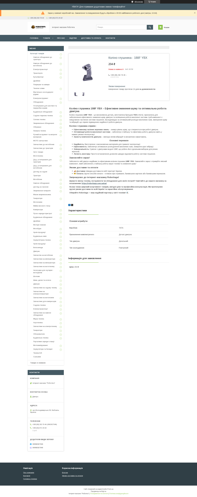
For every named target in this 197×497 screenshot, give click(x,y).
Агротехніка (38, 323)
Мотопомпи (37, 202)
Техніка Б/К (37, 353)
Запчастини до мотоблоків (43, 144)
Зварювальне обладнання (43, 123)
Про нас (61, 38)
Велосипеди (38, 247)
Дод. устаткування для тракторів (42, 161)
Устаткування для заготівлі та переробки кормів (45, 107)
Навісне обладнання (41, 183)
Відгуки (73, 38)
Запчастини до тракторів (43, 148)
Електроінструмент (40, 98)
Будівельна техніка (40, 338)
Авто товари (38, 152)
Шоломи (36, 276)
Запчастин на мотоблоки (43, 255)
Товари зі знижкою (38, 363)
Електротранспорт (40, 69)
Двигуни (36, 251)
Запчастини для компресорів (44, 301)
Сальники (37, 357)
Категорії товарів (37, 53)
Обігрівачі (37, 127)
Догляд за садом (40, 172)
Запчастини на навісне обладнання (42, 314)
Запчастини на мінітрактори (44, 259)
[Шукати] (150, 27)
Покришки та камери (41, 84)
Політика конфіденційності (118, 493)
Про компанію (28, 473)
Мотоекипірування (40, 345)
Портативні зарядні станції (43, 341)
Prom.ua (110, 489)
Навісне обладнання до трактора (42, 58)
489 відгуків (138, 2)
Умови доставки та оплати (72, 476)
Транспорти (37, 73)
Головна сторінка (30, 479)
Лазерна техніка (39, 131)
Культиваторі (38, 77)
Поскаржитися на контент (99, 493)
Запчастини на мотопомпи (43, 298)
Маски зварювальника (42, 194)
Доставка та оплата (91, 38)
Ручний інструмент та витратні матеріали (45, 136)
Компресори (38, 210)
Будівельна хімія (39, 236)
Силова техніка (39, 119)
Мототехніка (38, 156)
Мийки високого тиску (41, 206)
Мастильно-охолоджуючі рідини (43, 93)
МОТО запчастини (40, 141)
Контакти (110, 38)
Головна (34, 38)
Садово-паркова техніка (43, 115)
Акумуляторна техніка (42, 240)
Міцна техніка (38, 319)
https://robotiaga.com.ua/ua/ (94, 183)
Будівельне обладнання (42, 112)
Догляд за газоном (40, 187)
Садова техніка (39, 305)
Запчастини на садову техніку (45, 288)
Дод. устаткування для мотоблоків (42, 167)
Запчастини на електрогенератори (40, 292)
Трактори (37, 176)
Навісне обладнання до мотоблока (42, 64)
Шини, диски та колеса (42, 280)
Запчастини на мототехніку (44, 266)
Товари (46, 38)
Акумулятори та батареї (43, 349)
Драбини (36, 81)
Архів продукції (39, 232)
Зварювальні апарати (42, 191)
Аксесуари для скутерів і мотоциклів (43, 271)
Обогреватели (39, 334)
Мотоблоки (37, 179)
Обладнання (38, 102)
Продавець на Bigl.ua (98, 491)
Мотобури (37, 228)
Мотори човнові (39, 225)
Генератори (37, 198)
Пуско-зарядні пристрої (42, 213)
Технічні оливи (38, 88)
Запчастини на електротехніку (45, 326)
